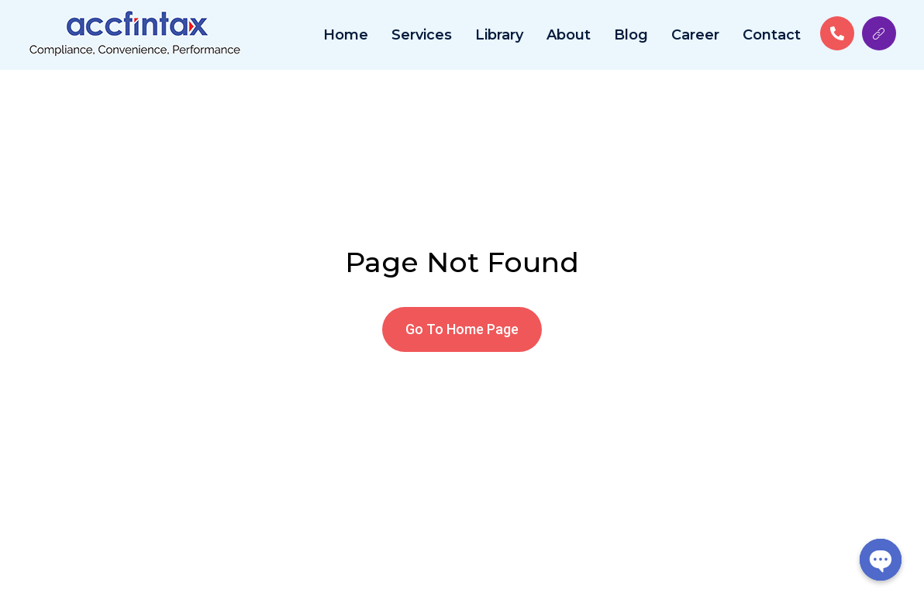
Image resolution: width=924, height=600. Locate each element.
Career (695, 34)
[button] (462, 329)
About (568, 34)
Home (345, 34)
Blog (631, 34)
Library (499, 34)
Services (421, 34)
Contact (772, 34)
